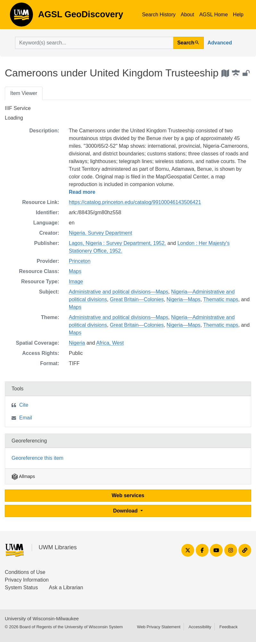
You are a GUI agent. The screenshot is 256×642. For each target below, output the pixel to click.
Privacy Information (27, 580)
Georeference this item (37, 458)
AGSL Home (213, 14)
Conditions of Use (25, 572)
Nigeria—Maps (184, 299)
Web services (128, 495)
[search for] (94, 43)
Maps (75, 271)
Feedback (228, 626)
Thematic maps (220, 299)
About (187, 14)
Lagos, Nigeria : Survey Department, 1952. (117, 243)
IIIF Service (18, 108)
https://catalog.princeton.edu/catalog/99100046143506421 (135, 202)
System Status (21, 587)
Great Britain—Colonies (137, 299)
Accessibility (199, 626)
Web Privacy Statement (158, 626)
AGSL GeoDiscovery (21, 17)
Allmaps (23, 476)
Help (238, 14)
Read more (82, 192)
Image (76, 281)
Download (126, 510)
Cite (23, 405)
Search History (159, 14)
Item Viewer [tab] (23, 93)
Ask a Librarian (66, 587)
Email (25, 417)
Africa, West (110, 343)
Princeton (80, 261)
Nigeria (77, 343)
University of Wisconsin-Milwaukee (42, 618)
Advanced (220, 42)
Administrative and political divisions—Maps (118, 291)
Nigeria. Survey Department (100, 233)
